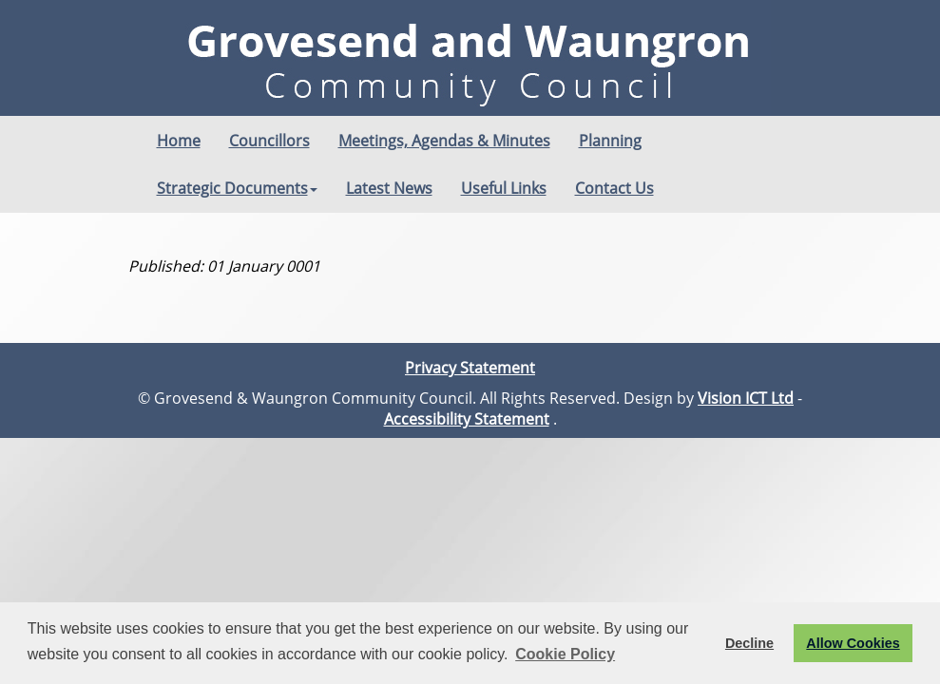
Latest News (389, 188)
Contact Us (614, 188)
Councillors (269, 140)
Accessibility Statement (466, 418)
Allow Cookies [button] (852, 643)
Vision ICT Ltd (746, 398)
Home (179, 140)
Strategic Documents (237, 188)
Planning (610, 140)
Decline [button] (749, 643)
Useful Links (504, 188)
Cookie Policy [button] (565, 654)
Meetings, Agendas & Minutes (444, 140)
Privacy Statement (470, 367)
